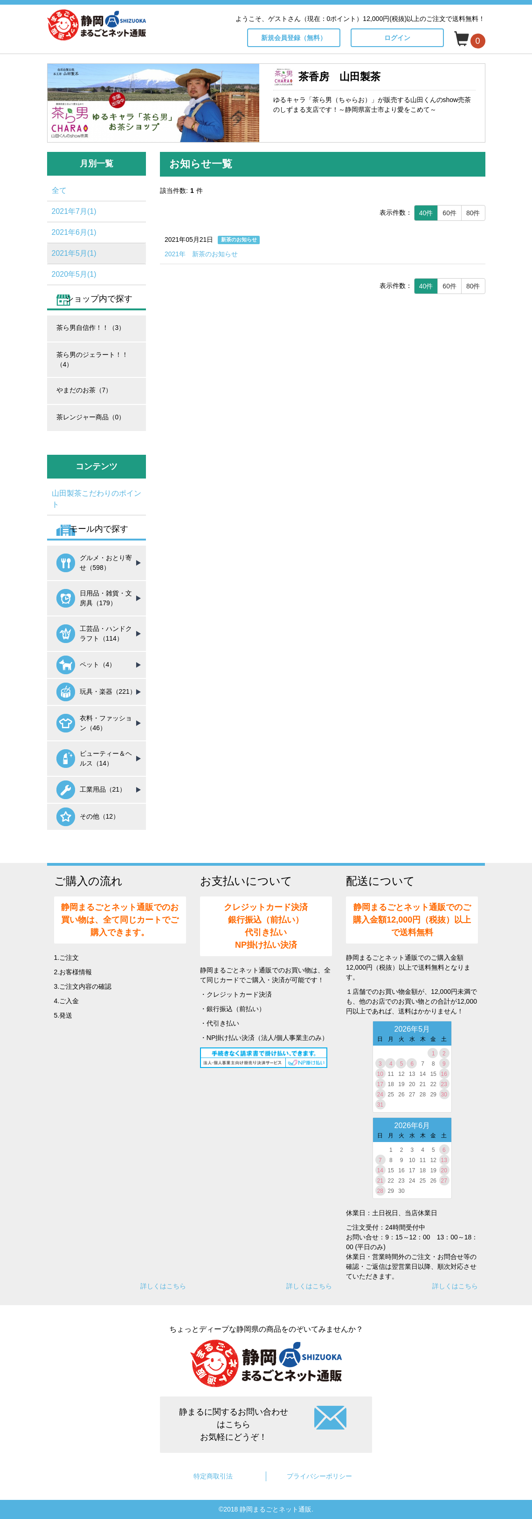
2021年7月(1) (74, 211)
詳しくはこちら (163, 1286)
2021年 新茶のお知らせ (201, 254)
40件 (426, 213)
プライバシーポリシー (319, 1476)
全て (59, 190)
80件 (473, 213)
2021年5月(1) (74, 253)
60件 (449, 213)
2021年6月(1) (74, 232)
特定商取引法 (213, 1476)
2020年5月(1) (74, 274)
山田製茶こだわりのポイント (96, 498)
